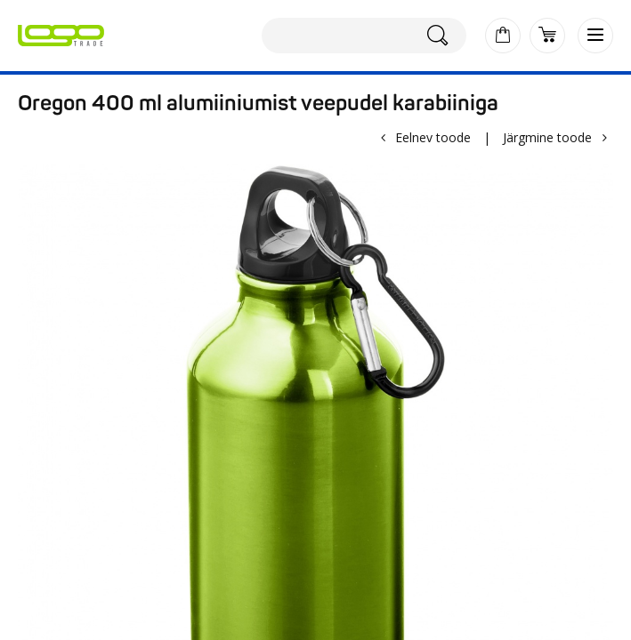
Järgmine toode (547, 137)
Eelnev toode (433, 137)
